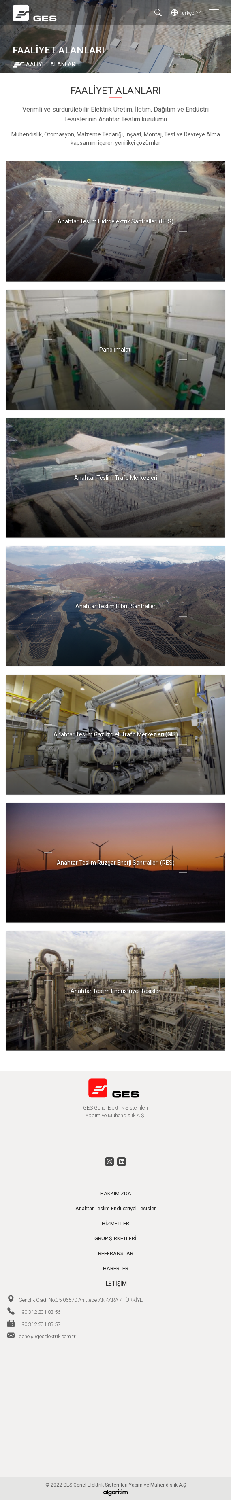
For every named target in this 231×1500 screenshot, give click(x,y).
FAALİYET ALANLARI (50, 64)
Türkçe (186, 13)
